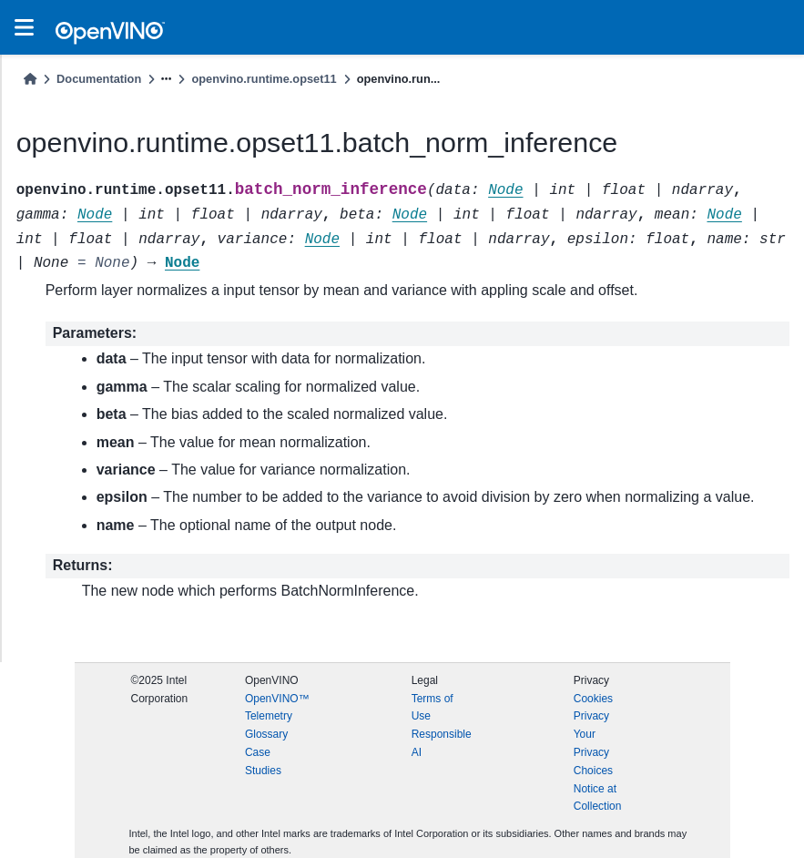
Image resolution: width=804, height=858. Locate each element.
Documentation (98, 79)
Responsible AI (442, 743)
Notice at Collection (598, 797)
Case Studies (263, 761)
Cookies (593, 698)
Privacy (591, 716)
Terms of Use (432, 707)
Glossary (266, 734)
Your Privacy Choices (593, 752)
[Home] (30, 78)
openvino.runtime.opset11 (263, 79)
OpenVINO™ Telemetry (277, 707)
